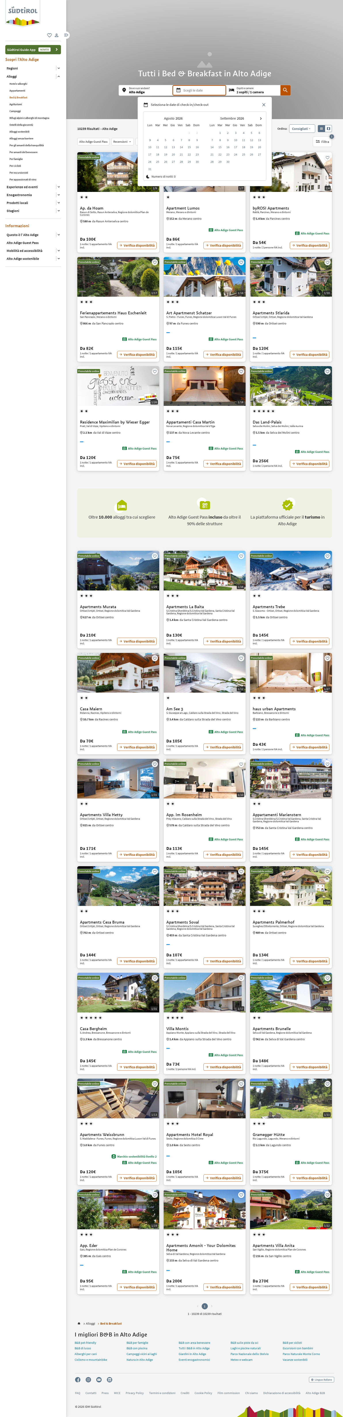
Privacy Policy (135, 1393)
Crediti (185, 1393)
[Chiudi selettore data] (263, 105)
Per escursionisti (18, 172)
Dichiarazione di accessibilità (281, 1393)
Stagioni (13, 210)
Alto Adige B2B (315, 1393)
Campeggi (15, 111)
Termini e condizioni (162, 1393)
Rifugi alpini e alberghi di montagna (29, 118)
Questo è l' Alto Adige (22, 234)
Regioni (12, 68)
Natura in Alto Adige (140, 1360)
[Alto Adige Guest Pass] (93, 141)
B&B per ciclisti (292, 1343)
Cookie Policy (203, 1393)
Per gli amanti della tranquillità (26, 145)
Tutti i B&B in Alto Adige (194, 1348)
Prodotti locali (17, 203)
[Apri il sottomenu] (58, 68)
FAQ (77, 1393)
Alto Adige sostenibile (23, 258)
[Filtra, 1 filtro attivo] (322, 141)
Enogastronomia (19, 195)
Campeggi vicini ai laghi (142, 1354)
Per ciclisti (15, 165)
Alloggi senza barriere (21, 138)
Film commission (229, 1393)
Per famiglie (16, 159)
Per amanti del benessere (23, 152)
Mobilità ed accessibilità (24, 250)
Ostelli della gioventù (21, 124)
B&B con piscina (137, 1348)
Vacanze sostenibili (295, 1360)
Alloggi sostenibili (19, 131)
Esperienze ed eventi (22, 187)
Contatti (90, 1393)
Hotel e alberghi (18, 83)
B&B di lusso (83, 1348)
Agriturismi (15, 104)
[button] (66, 35)
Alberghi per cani (86, 1354)
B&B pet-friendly (85, 1343)
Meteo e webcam (242, 1360)
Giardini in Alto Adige (192, 1354)
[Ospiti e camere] (253, 90)
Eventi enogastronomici (194, 1360)
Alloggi (12, 76)
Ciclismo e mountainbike (91, 1360)
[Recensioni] (122, 141)
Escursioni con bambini (298, 1348)
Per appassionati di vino (22, 179)
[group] (22, 13)
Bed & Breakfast (18, 97)
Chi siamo (251, 1393)
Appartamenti (17, 90)
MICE (117, 1393)
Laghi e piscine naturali (246, 1348)
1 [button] (204, 1306)
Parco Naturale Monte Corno (301, 1354)
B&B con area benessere (194, 1343)
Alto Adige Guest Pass (23, 242)
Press (105, 1393)
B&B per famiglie (137, 1343)
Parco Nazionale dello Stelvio (250, 1354)
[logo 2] (22, 2)
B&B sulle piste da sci (244, 1343)
